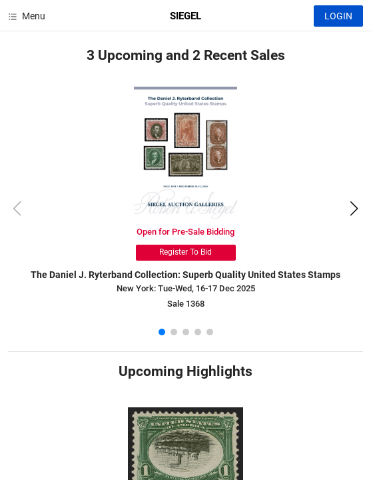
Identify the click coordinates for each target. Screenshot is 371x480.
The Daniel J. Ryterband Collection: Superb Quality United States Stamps (185, 274)
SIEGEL (185, 16)
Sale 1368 (185, 304)
